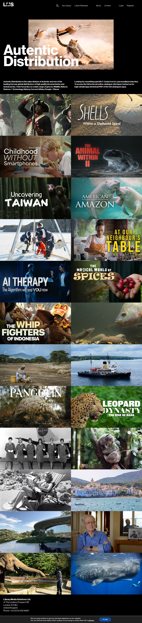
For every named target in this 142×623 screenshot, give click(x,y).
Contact (107, 6)
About (98, 6)
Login (121, 6)
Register (130, 6)
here (119, 84)
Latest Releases (81, 6)
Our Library (66, 6)
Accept (105, 619)
